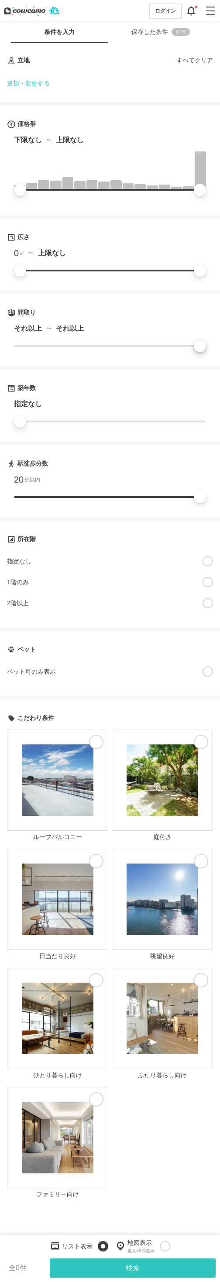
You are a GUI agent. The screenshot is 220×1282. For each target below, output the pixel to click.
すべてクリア (194, 60)
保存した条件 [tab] (160, 32)
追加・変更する (28, 83)
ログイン (165, 11)
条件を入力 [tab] (59, 31)
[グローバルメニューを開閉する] (210, 11)
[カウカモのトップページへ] (30, 11)
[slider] (20, 190)
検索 (133, 1268)
